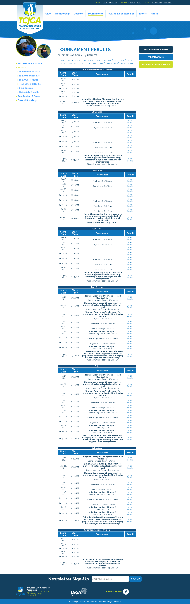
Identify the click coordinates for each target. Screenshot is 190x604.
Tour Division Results (30, 84)
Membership (62, 13)
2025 (63, 60)
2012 (76, 63)
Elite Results (26, 88)
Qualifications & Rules (156, 64)
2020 (97, 60)
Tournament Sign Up (156, 49)
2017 (117, 60)
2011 (82, 63)
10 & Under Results (29, 71)
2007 (109, 63)
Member (123, 3)
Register (113, 3)
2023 (77, 60)
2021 (90, 60)
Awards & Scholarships (121, 13)
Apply (139, 3)
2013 (69, 63)
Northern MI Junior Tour (30, 63)
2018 (110, 60)
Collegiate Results (29, 92)
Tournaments (95, 13)
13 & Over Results (28, 80)
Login (105, 3)
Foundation (157, 3)
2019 (104, 60)
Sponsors (167, 3)
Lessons (79, 13)
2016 (123, 60)
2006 (116, 63)
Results (22, 67)
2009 (95, 63)
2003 (130, 63)
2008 (102, 63)
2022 (84, 60)
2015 (130, 60)
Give (147, 3)
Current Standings (27, 100)
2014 (63, 63)
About (154, 13)
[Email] (110, 579)
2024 (70, 60)
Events (143, 13)
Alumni (97, 3)
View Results (130, 122)
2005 (123, 63)
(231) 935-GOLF (32, 595)
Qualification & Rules (29, 96)
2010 (89, 63)
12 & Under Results (29, 75)
